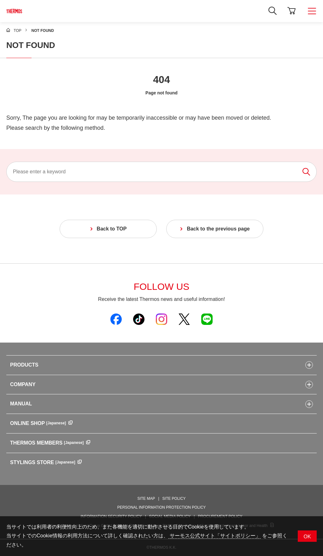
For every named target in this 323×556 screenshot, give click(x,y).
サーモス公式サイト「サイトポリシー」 (214, 535)
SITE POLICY (174, 498)
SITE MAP (146, 498)
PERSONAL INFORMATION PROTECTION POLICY (161, 507)
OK (307, 536)
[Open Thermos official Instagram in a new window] (161, 319)
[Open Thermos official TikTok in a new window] (138, 319)
